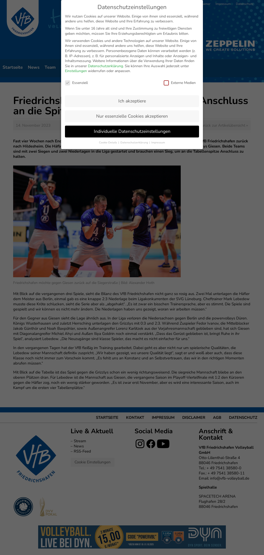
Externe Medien (180, 50)
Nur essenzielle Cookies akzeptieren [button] (132, 84)
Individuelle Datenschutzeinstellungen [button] (132, 99)
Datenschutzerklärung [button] (134, 110)
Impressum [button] (158, 110)
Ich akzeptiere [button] (132, 69)
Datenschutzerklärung (105, 34)
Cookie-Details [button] (108, 110)
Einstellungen (76, 39)
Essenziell (76, 50)
